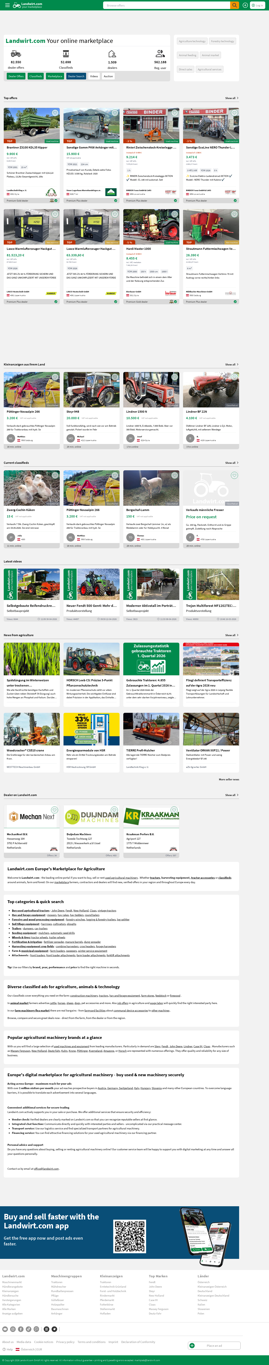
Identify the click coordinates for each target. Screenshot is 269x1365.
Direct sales (185, 69)
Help (7, 1349)
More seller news (229, 779)
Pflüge (54, 1295)
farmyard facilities (95, 1010)
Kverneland (95, 1051)
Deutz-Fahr (155, 1313)
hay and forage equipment (124, 995)
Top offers (10, 98)
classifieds (36, 76)
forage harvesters (106, 946)
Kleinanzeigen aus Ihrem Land (24, 364)
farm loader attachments (91, 955)
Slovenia (157, 1088)
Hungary (145, 1088)
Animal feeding (187, 55)
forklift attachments (118, 955)
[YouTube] (5, 1329)
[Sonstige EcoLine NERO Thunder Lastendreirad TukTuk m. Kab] (211, 155)
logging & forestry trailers (101, 919)
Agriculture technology (192, 41)
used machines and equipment (71, 1046)
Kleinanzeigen (10, 1291)
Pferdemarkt (107, 1300)
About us (8, 1342)
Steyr (157, 1046)
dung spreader (92, 942)
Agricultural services (209, 69)
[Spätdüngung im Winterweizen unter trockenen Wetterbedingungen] (32, 675)
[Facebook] (21, 1329)
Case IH (198, 1046)
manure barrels (74, 942)
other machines (160, 1010)
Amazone (108, 1051)
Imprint (113, 1342)
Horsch (122, 1051)
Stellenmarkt (107, 1309)
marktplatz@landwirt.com (147, 1360)
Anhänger (56, 1313)
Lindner (188, 1046)
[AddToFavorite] (55, 112)
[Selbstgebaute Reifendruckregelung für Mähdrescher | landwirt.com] (32, 595)
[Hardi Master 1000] (151, 256)
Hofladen (105, 1313)
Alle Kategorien (11, 1304)
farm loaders (57, 951)
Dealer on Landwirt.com (20, 795)
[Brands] (54, 1329)
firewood (175, 995)
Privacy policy (65, 1342)
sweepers (71, 951)
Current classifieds (16, 462)
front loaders (37, 955)
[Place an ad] (245, 5)
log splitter (123, 919)
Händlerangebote (12, 1286)
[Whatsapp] (36, 1329)
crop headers (87, 946)
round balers (92, 915)
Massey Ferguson (20, 1051)
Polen (201, 1313)
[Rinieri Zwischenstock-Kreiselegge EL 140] (151, 155)
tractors (103, 995)
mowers (51, 915)
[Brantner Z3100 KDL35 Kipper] (32, 155)
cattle (53, 1003)
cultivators (59, 924)
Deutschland (205, 1291)
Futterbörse (106, 1304)
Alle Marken (9, 1309)
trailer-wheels (57, 937)
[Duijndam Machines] (91, 831)
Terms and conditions (92, 1342)
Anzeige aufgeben (12, 1313)
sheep (70, 1003)
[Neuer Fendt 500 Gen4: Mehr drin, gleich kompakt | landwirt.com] (92, 595)
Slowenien (204, 1309)
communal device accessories (131, 1010)
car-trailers (41, 928)
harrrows (46, 924)
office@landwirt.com (46, 1168)
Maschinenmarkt (12, 1282)
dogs (77, 1003)
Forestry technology (222, 41)
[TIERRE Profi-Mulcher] (151, 743)
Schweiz (202, 1300)
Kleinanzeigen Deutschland (213, 1295)
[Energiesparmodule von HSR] (92, 743)
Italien (201, 1304)
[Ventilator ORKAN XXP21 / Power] (211, 743)
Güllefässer (57, 1300)
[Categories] (46, 1329)
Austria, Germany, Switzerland (115, 1088)
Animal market (210, 55)
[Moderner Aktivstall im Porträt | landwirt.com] (151, 595)
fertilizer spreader (54, 942)
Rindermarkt (107, 1295)
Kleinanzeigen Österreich (212, 1286)
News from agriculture (19, 635)
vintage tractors (107, 910)
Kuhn (64, 1051)
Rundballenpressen (62, 1291)
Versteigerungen (11, 1300)
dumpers (28, 928)
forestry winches (75, 919)
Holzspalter (57, 1304)
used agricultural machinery (121, 877)
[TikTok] (28, 1329)
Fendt (69, 910)
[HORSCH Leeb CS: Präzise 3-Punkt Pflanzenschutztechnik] (92, 675)
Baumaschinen (60, 1309)
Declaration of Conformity (138, 1342)
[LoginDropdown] (257, 5)
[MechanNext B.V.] (32, 831)
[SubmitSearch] (234, 5)
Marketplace (55, 76)
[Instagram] (13, 1329)
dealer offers (16, 76)
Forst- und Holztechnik (113, 1291)
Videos (94, 76)
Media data (24, 1342)
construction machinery (84, 995)
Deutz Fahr (54, 1051)
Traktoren (56, 1282)
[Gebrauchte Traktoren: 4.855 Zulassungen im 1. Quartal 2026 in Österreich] (151, 675)
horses (61, 1003)
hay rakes (63, 915)
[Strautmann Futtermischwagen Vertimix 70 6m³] (211, 256)
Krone (72, 1051)
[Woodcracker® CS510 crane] (32, 743)
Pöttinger (82, 1051)
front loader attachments (60, 955)
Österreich (204, 1282)
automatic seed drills (62, 933)
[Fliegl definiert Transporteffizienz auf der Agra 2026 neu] (211, 675)
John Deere (57, 910)
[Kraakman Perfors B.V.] (151, 831)
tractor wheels (39, 937)
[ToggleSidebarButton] (7, 5)
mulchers (43, 933)
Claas (93, 910)
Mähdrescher (58, 1286)
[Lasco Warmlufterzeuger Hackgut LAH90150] (92, 256)
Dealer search (76, 76)
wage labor (156, 1003)
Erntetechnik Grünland (113, 1286)
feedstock (160, 995)
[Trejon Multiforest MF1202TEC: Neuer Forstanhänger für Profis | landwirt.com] (211, 595)
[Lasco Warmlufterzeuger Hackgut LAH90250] (32, 256)
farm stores (147, 995)
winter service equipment (92, 951)
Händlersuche (10, 1295)
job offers (122, 1003)
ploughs (71, 924)
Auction (108, 76)
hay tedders (77, 915)
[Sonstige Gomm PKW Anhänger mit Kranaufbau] (92, 155)
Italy (136, 1088)
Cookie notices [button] (43, 1342)
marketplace (61, 882)
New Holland (81, 910)
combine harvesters (67, 946)
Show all (232, 98)
